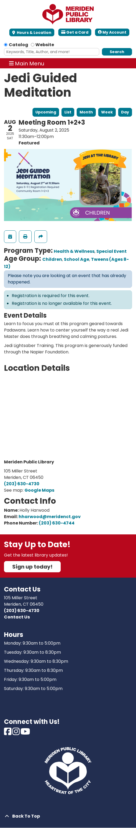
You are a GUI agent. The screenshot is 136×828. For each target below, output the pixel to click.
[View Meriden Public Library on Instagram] (16, 733)
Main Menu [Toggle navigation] (26, 63)
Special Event (111, 251)
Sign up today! (32, 566)
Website (44, 45)
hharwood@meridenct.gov (50, 517)
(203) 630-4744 (57, 523)
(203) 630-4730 (21, 484)
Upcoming (45, 112)
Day (125, 112)
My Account (112, 32)
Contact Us (17, 617)
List (67, 112)
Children (52, 259)
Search (117, 51)
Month (86, 112)
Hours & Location (33, 32)
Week (107, 112)
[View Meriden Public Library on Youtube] (25, 733)
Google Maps (39, 490)
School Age (76, 259)
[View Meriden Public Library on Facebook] (8, 733)
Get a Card (74, 32)
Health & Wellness (74, 251)
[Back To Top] (68, 816)
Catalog (18, 45)
